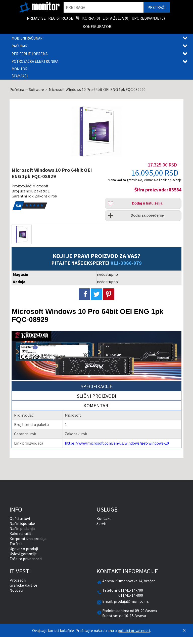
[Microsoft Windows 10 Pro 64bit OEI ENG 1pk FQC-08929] (96, 131)
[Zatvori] (184, 630)
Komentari (96, 405)
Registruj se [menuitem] (60, 18)
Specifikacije (96, 386)
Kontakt (103, 518)
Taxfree (16, 543)
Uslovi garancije (23, 553)
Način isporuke (22, 523)
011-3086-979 (126, 263)
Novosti (16, 590)
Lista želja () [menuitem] (116, 18)
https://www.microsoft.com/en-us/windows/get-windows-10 (117, 443)
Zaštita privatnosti (26, 558)
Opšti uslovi (20, 518)
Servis (101, 523)
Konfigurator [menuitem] (97, 26)
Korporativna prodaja (28, 538)
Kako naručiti (21, 533)
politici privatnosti (134, 630)
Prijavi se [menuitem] (36, 18)
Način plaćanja (22, 528)
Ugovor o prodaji (24, 548)
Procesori (18, 580)
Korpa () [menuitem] (87, 19)
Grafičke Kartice (23, 585)
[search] (103, 7)
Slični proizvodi (96, 396)
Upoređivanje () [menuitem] (148, 18)
